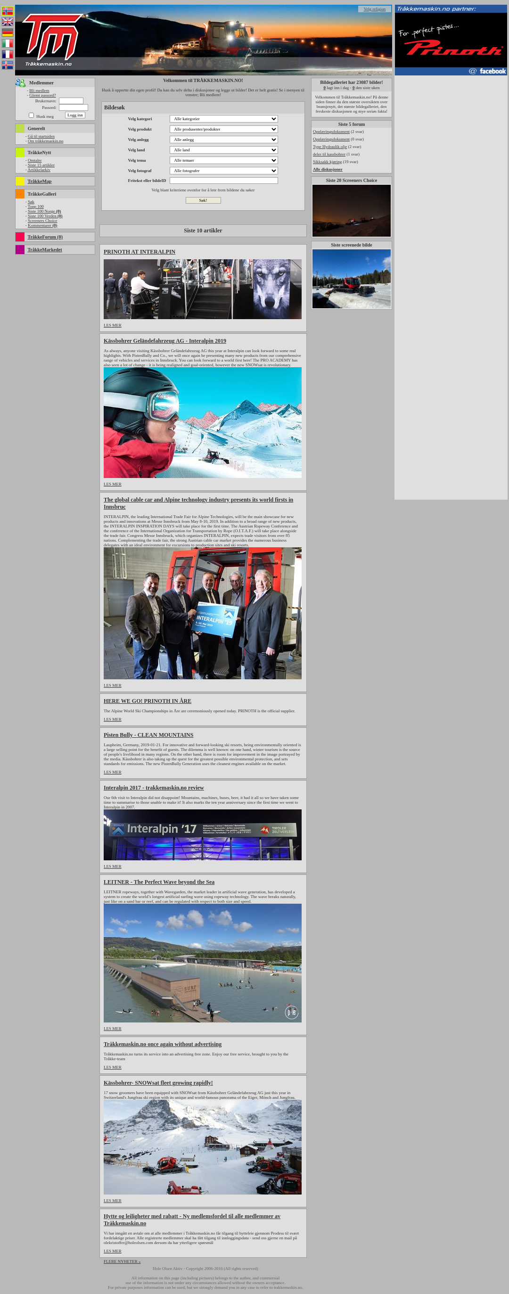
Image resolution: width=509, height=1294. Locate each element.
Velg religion (375, 9)
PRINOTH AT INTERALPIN (139, 251)
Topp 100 (36, 206)
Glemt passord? (42, 95)
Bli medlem (39, 90)
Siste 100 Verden (45, 216)
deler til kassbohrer (329, 154)
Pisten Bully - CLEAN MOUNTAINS (148, 735)
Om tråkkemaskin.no (46, 141)
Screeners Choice (42, 220)
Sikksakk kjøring (327, 161)
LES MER (113, 325)
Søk (31, 201)
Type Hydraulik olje (330, 146)
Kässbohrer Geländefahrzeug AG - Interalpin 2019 (165, 341)
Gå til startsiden (41, 136)
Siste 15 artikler (41, 165)
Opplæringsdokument (331, 131)
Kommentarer (42, 225)
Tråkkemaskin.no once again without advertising (163, 1044)
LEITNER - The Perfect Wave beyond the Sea (159, 882)
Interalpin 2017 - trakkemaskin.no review (154, 787)
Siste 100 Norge (44, 211)
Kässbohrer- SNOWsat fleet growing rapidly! (158, 1083)
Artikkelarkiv (38, 169)
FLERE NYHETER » (122, 1261)
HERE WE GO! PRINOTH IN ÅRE (147, 701)
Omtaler (35, 160)
